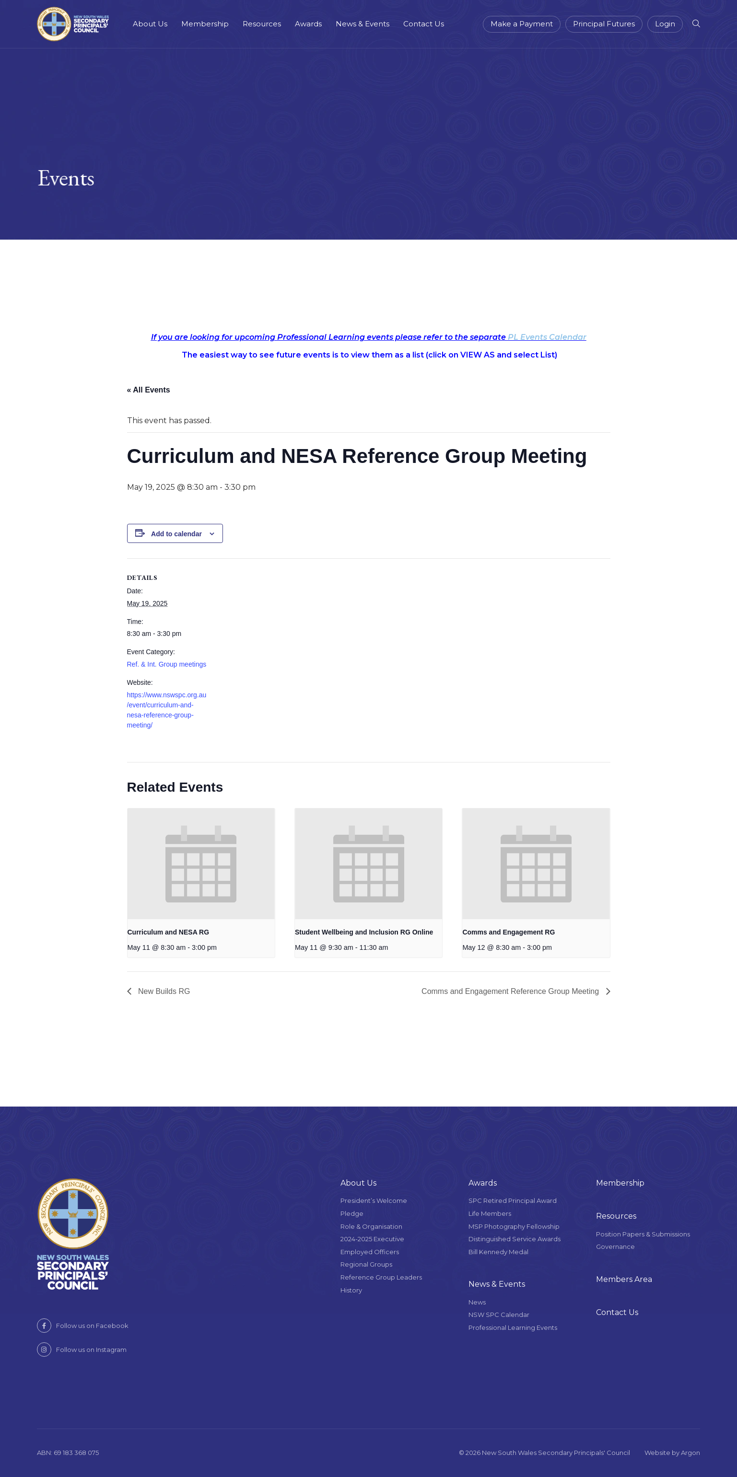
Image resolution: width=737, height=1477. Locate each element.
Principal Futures (604, 23)
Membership (205, 23)
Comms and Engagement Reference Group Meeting (511, 991)
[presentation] (201, 863)
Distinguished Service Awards (514, 1239)
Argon (690, 1452)
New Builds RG (163, 991)
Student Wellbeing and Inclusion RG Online (364, 932)
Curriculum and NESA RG (169, 932)
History (351, 1290)
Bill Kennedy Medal (498, 1252)
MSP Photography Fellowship (514, 1226)
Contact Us (423, 23)
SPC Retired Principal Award (512, 1200)
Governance (615, 1246)
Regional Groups (366, 1264)
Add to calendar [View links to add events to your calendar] (176, 534)
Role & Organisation (371, 1226)
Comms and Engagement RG (508, 932)
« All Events (148, 390)
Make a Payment (522, 23)
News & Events (362, 23)
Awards (308, 23)
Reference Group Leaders (381, 1277)
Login (665, 23)
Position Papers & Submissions (643, 1234)
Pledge (351, 1213)
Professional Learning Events (512, 1327)
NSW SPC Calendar (498, 1314)
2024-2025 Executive (372, 1239)
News (477, 1302)
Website (657, 1452)
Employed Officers (369, 1252)
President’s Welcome (373, 1200)
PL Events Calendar (547, 337)
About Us (150, 23)
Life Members (489, 1213)
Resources (262, 23)
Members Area (624, 1279)
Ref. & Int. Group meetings (167, 664)
